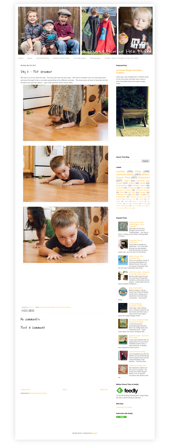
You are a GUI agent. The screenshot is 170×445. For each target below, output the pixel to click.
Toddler (131, 183)
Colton (126, 201)
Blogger (94, 433)
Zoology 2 (130, 208)
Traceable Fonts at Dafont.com (135, 241)
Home (20, 58)
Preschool (67, 307)
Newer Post (25, 390)
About (29, 58)
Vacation (143, 205)
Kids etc (143, 188)
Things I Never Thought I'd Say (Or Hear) (121, 58)
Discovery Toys (130, 199)
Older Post (104, 390)
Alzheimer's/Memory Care (138, 197)
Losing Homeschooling (137, 352)
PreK (122, 192)
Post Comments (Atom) (38, 393)
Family (142, 183)
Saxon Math (135, 205)
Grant (133, 194)
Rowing (144, 203)
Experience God (122, 194)
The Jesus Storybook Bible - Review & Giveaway (139, 321)
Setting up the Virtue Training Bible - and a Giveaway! (136, 224)
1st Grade (119, 188)
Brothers (119, 199)
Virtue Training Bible (122, 205)
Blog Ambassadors (135, 288)
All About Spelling (132, 203)
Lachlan (120, 171)
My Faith (131, 192)
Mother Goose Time (61, 58)
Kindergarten (121, 185)
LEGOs (141, 199)
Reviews (143, 192)
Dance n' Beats (138, 201)
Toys (141, 194)
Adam (126, 181)
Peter (138, 171)
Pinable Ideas (139, 185)
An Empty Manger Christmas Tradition (136, 305)
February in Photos (123, 190)
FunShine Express (142, 190)
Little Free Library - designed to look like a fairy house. (139, 273)
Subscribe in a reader (124, 407)
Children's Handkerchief (137, 366)
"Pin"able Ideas (79, 58)
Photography (95, 58)
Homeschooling (42, 58)
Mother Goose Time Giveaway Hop (136, 257)
